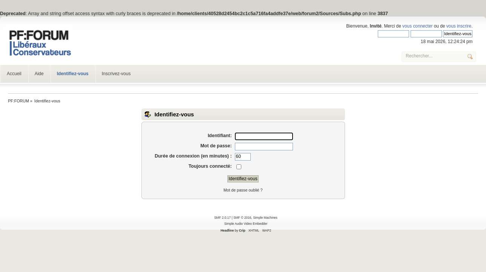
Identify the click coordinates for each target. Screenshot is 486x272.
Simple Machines (265, 217)
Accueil (14, 73)
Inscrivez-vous (116, 73)
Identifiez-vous (73, 73)
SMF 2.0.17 (222, 217)
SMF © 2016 (242, 217)
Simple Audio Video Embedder (246, 224)
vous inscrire (458, 26)
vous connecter (417, 26)
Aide (39, 73)
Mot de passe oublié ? (243, 190)
